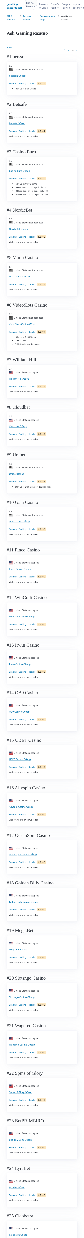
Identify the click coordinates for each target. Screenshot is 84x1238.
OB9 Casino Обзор (19, 711)
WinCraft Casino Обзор (22, 616)
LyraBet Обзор (17, 1187)
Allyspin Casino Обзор (21, 806)
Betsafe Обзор (17, 123)
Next (9, 47)
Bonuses (13, 83)
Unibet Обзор (16, 473)
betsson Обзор (17, 75)
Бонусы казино (66, 5)
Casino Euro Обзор (19, 170)
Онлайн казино (55, 5)
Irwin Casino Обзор (20, 664)
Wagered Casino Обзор (22, 1044)
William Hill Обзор (19, 378)
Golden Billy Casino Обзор (23, 902)
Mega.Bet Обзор (18, 949)
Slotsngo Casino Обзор (22, 997)
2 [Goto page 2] (68, 49)
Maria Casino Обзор (20, 276)
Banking (22, 83)
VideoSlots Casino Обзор (22, 324)
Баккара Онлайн (43, 5)
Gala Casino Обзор (19, 521)
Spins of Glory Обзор (20, 1092)
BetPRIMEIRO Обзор (20, 1139)
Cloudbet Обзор (18, 426)
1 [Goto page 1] (65, 49)
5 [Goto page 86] (76, 49)
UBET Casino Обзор (20, 759)
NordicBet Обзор (18, 229)
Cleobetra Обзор (18, 1234)
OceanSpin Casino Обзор (23, 854)
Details (32, 83)
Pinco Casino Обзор (20, 569)
